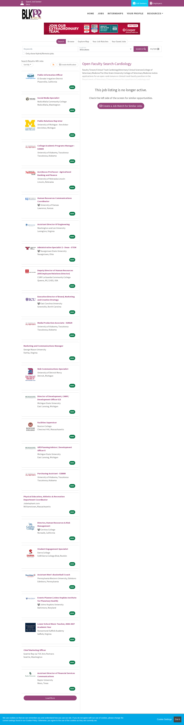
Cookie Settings (164, 719)
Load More (50, 698)
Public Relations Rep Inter (49, 121)
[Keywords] (50, 49)
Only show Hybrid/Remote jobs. (40, 53)
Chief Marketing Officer (35, 650)
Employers (156, 3)
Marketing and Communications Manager (43, 345)
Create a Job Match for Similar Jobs (121, 106)
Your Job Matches (100, 41)
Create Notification (67, 64)
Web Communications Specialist (52, 369)
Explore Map (83, 41)
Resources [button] (154, 13)
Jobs (101, 13)
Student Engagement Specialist (52, 549)
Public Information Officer (50, 74)
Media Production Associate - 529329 (54, 322)
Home (90, 13)
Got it (177, 719)
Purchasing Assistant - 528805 (51, 473)
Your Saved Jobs (119, 41)
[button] (155, 49)
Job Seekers (140, 3)
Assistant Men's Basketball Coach (53, 574)
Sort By (26, 64)
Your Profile (135, 13)
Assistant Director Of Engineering (53, 224)
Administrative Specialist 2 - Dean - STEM (56, 247)
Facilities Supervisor (47, 422)
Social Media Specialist (48, 98)
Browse (71, 41)
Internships (115, 13)
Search (61, 41)
